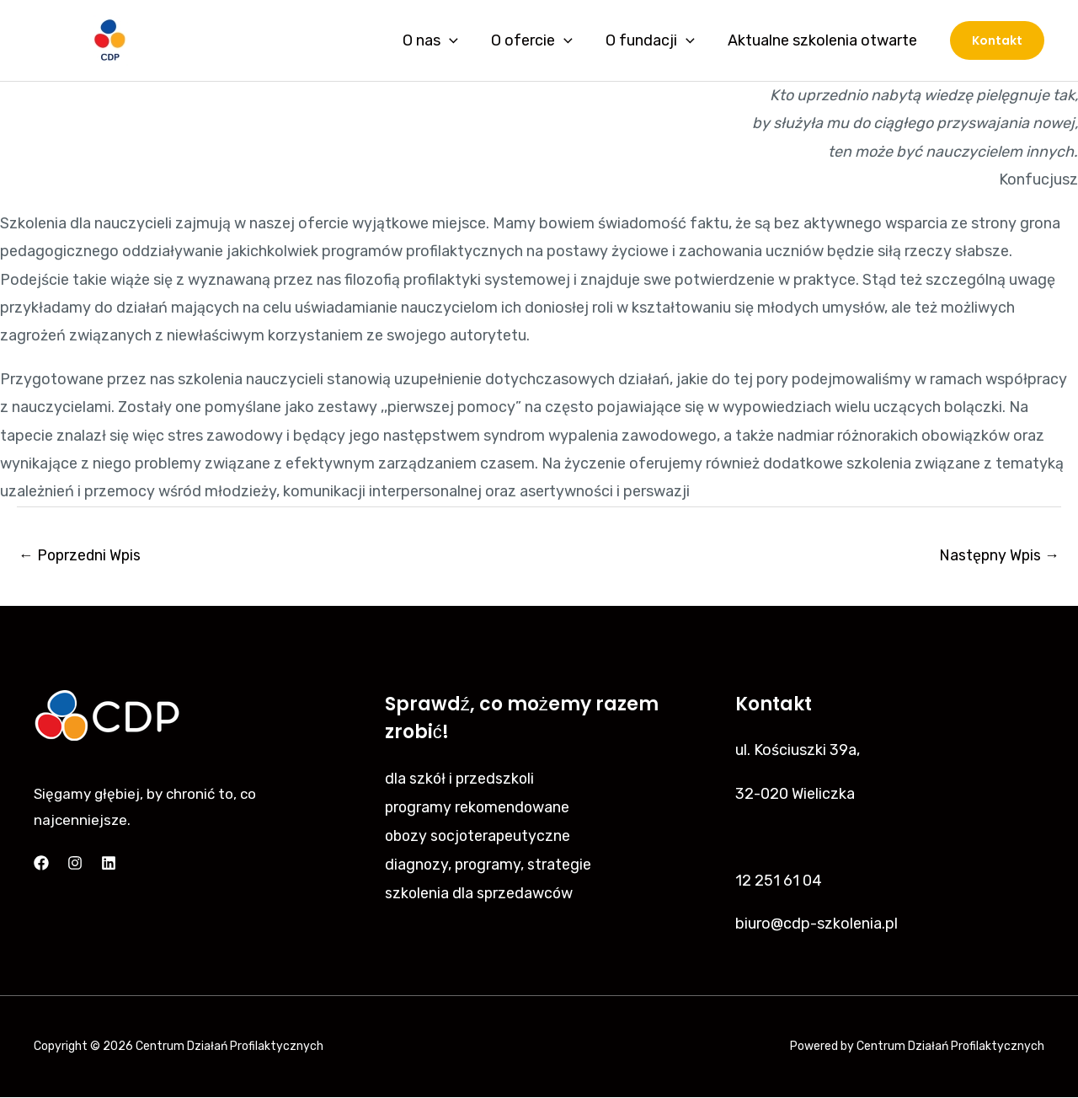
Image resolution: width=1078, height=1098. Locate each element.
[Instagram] (75, 863)
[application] (458, 40)
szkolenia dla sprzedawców (480, 891)
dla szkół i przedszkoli (460, 778)
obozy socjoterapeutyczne (480, 835)
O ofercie (538, 40)
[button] (997, 40)
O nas (439, 40)
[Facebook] (41, 863)
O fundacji (653, 40)
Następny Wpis (998, 555)
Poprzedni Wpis (81, 555)
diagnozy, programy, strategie (489, 863)
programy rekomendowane (479, 806)
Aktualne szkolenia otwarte (823, 40)
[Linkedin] (108, 863)
